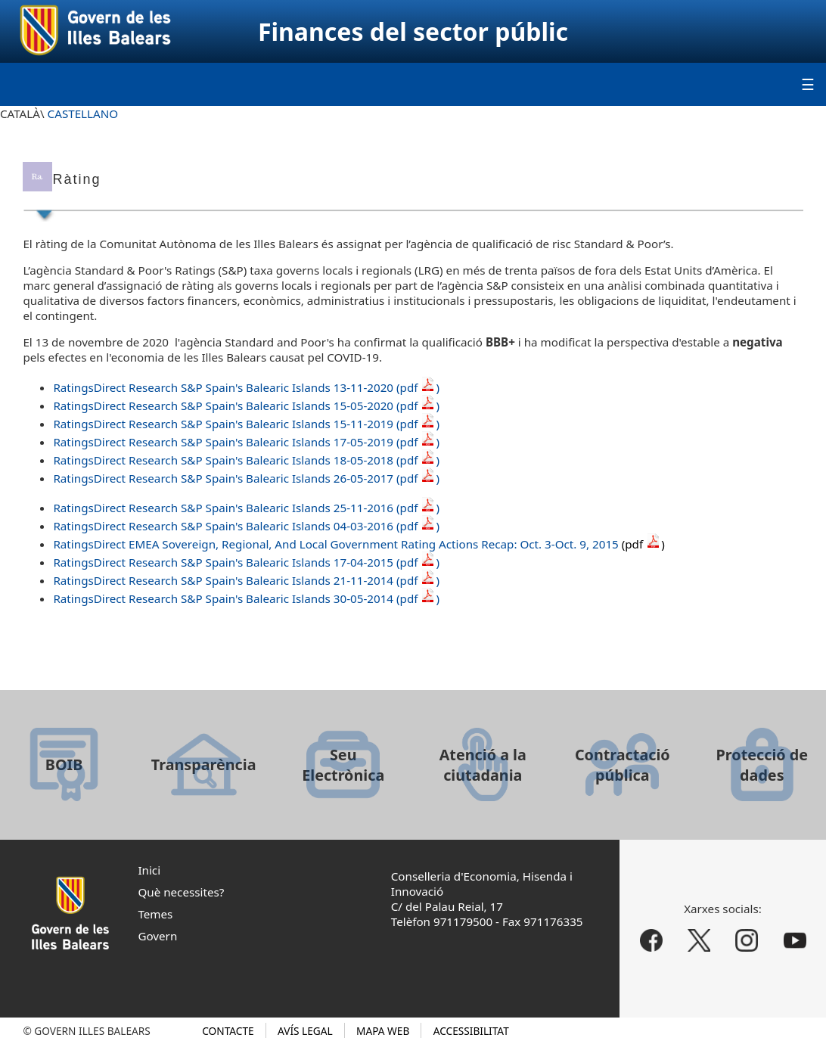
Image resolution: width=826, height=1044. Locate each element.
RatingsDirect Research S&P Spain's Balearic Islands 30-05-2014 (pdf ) (246, 598)
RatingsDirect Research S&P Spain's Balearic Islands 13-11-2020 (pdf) (246, 387)
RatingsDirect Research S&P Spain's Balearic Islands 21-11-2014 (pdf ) (246, 580)
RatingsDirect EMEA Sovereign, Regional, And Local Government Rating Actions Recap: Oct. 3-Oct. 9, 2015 (358, 544)
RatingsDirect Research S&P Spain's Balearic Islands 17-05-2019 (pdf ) (246, 441)
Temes (155, 913)
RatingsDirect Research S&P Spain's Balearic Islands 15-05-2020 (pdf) (246, 405)
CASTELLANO (83, 113)
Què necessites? (181, 892)
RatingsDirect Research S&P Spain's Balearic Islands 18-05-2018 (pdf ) (246, 460)
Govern (157, 935)
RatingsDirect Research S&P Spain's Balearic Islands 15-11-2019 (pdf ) (246, 423)
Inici (149, 870)
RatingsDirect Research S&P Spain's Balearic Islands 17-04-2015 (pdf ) (246, 562)
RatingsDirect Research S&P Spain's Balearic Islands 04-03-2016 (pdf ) (246, 525)
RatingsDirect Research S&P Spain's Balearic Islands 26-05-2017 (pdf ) (246, 478)
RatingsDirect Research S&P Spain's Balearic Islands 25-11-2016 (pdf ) (246, 507)
